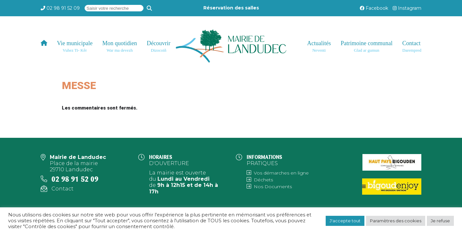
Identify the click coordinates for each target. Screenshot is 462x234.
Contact (62, 189)
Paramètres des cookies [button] (395, 220)
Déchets (263, 180)
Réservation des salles (231, 8)
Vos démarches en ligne (281, 173)
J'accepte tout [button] (345, 220)
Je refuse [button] (440, 220)
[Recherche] (149, 8)
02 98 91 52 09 (63, 8)
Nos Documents (273, 186)
